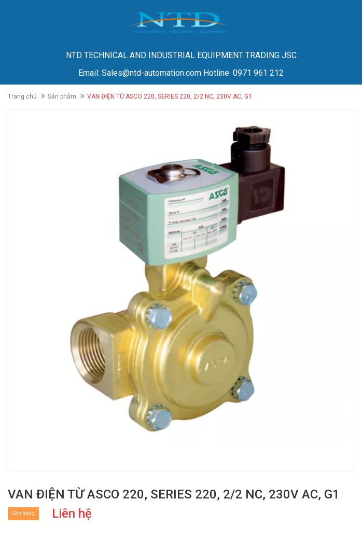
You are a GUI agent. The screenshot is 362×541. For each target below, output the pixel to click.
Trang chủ (22, 96)
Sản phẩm (62, 96)
